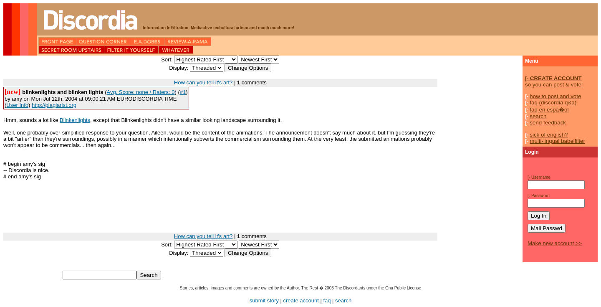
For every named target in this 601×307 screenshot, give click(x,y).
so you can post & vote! (554, 81)
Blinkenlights (75, 120)
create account (301, 300)
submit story (264, 300)
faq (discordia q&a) (553, 102)
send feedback (548, 122)
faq (327, 300)
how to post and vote (555, 96)
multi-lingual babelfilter (557, 141)
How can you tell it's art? (203, 82)
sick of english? (549, 135)
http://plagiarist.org (54, 105)
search (538, 116)
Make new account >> (555, 243)
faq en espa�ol (549, 110)
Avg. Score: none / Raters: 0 (140, 92)
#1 (183, 92)
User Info (17, 105)
